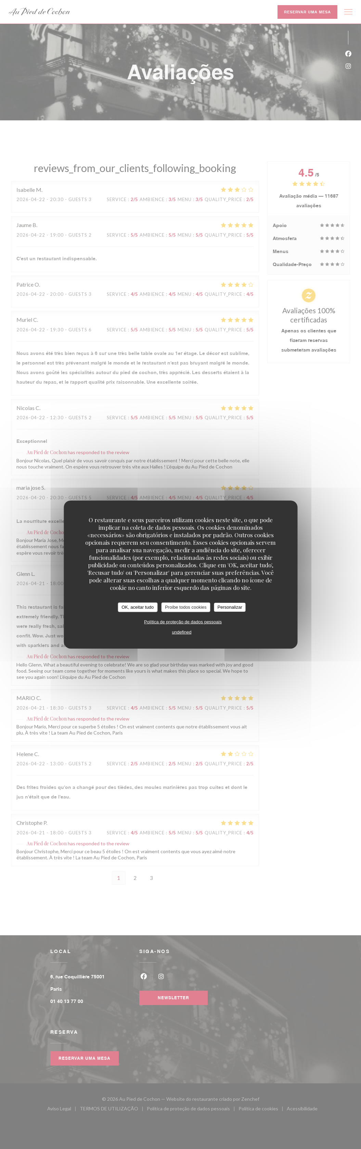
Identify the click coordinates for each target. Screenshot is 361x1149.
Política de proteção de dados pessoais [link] (183, 621)
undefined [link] (181, 631)
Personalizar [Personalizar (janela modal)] (230, 607)
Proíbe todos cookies (185, 607)
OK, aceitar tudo (137, 607)
